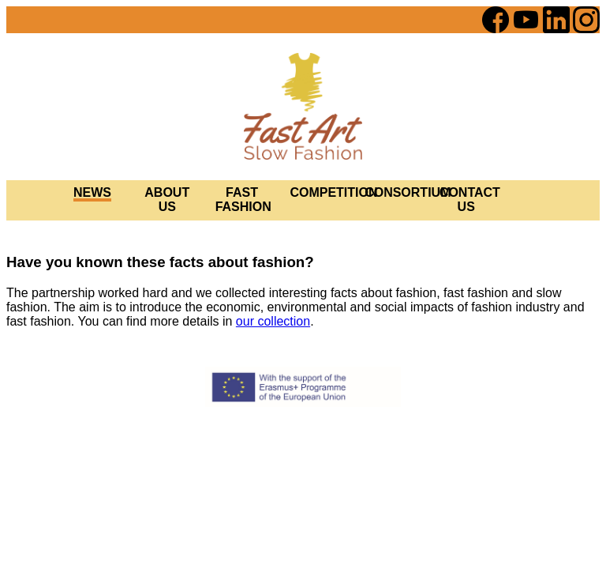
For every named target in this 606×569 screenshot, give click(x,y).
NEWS (92, 192)
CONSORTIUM (408, 192)
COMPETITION (333, 192)
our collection (273, 321)
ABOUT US (166, 199)
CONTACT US (470, 199)
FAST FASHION (243, 199)
